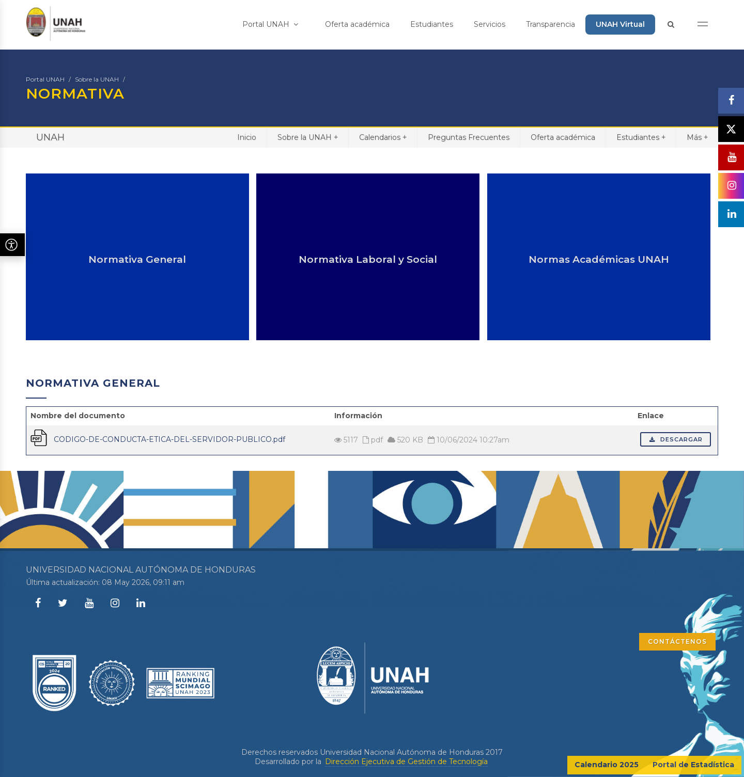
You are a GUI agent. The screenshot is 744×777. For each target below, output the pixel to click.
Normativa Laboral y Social (368, 259)
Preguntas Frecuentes (468, 137)
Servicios (489, 24)
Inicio (246, 137)
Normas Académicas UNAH (599, 259)
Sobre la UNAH (97, 79)
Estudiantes (431, 24)
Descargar (675, 439)
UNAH (50, 137)
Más (697, 137)
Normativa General (137, 259)
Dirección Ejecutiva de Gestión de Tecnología (406, 761)
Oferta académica (357, 24)
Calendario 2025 (607, 764)
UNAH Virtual (620, 24)
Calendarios (383, 137)
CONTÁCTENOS (677, 641)
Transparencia (550, 24)
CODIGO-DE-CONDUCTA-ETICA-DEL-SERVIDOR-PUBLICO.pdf (169, 439)
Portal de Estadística (693, 764)
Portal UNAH (270, 24)
